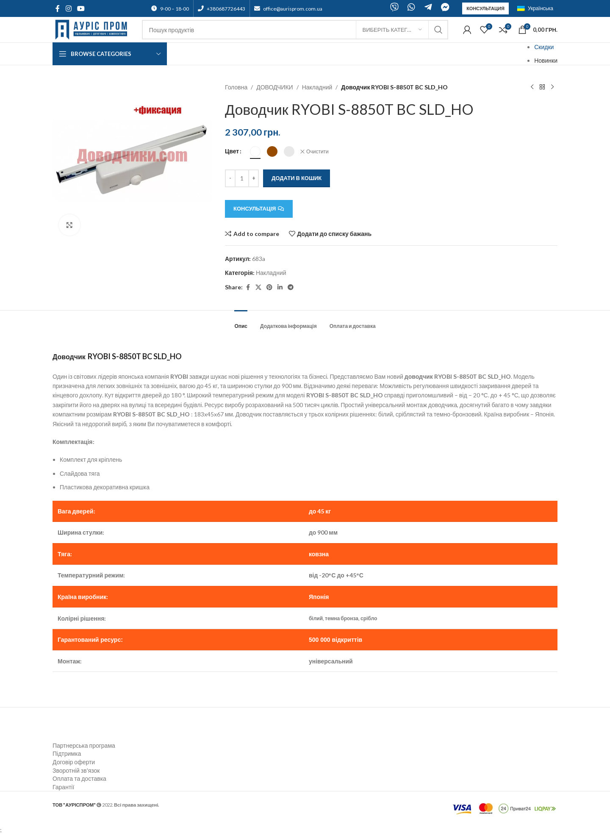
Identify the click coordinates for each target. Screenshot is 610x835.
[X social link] (258, 287)
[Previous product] (532, 87)
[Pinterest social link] (269, 287)
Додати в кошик (297, 178)
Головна (236, 87)
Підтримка (67, 753)
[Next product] (552, 87)
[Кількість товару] (242, 178)
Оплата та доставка (79, 778)
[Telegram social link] (290, 287)
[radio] (255, 151)
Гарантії (63, 787)
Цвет (232, 151)
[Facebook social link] (58, 8)
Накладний (317, 87)
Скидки (544, 46)
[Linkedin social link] (280, 287)
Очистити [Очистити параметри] (317, 151)
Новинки (545, 60)
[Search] (295, 29)
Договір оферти (74, 762)
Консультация (485, 8)
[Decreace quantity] (230, 178)
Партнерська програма (84, 745)
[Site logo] (93, 29)
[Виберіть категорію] (392, 30)
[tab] (240, 322)
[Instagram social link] (68, 8)
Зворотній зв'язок (76, 770)
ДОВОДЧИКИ (275, 87)
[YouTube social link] (80, 8)
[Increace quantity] (253, 178)
